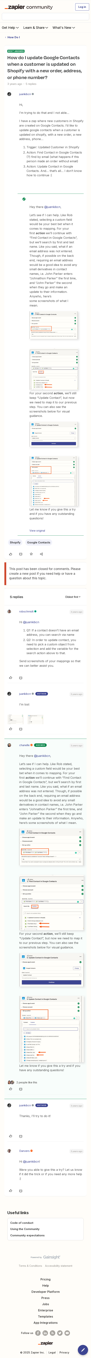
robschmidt (26, 611)
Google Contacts (38, 542)
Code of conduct (21, 1223)
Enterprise (45, 1310)
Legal (52, 1352)
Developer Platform (45, 1292)
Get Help (11, 27)
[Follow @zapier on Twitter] (60, 1333)
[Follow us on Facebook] (38, 1333)
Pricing (45, 1279)
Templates (45, 1316)
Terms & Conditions (30, 1265)
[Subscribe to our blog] (52, 1333)
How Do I (14, 37)
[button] (82, 7)
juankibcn (25, 94)
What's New (64, 27)
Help (45, 1285)
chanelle (24, 745)
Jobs (45, 1304)
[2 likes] (22, 1082)
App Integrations (46, 1322)
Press (45, 1298)
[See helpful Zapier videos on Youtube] (67, 1333)
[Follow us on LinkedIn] (45, 1333)
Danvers (24, 1151)
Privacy (64, 1352)
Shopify (15, 542)
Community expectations (27, 1235)
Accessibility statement (58, 1265)
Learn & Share (36, 27)
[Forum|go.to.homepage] (29, 7)
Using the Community (25, 1229)
